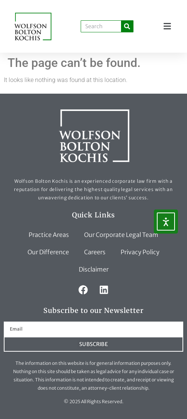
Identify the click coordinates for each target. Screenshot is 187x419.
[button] (167, 26)
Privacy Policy (140, 252)
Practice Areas (49, 234)
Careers (95, 252)
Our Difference (48, 252)
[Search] (127, 26)
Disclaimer (94, 269)
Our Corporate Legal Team (121, 234)
